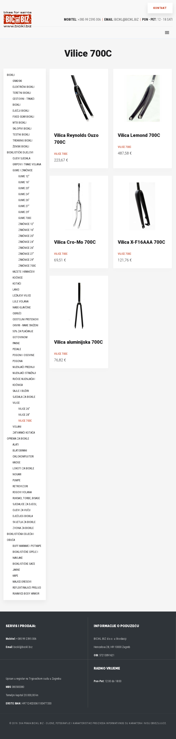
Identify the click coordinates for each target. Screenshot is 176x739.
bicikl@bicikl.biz (126, 19)
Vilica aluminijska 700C (78, 342)
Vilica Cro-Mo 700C (75, 242)
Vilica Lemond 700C (139, 135)
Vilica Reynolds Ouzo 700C (76, 139)
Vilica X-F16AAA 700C (141, 242)
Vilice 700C (60, 153)
